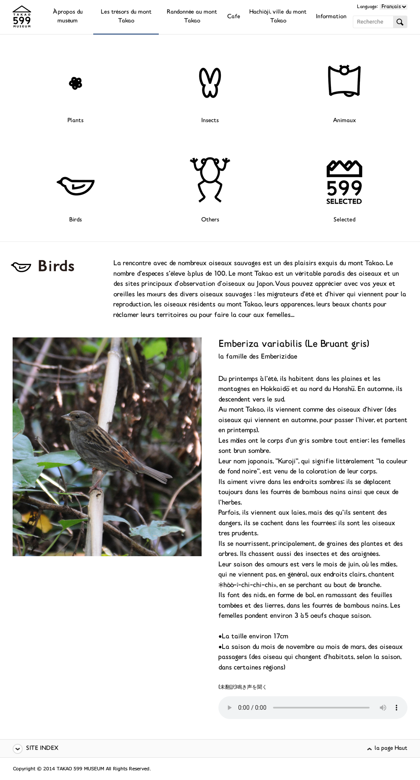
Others (210, 220)
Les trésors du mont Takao (126, 17)
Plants (76, 121)
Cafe (233, 17)
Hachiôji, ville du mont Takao (278, 17)
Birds (75, 220)
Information (331, 17)
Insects (210, 121)
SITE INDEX (42, 748)
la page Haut (391, 748)
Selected (344, 220)
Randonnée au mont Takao (192, 17)
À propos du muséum (68, 17)
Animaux (344, 121)
